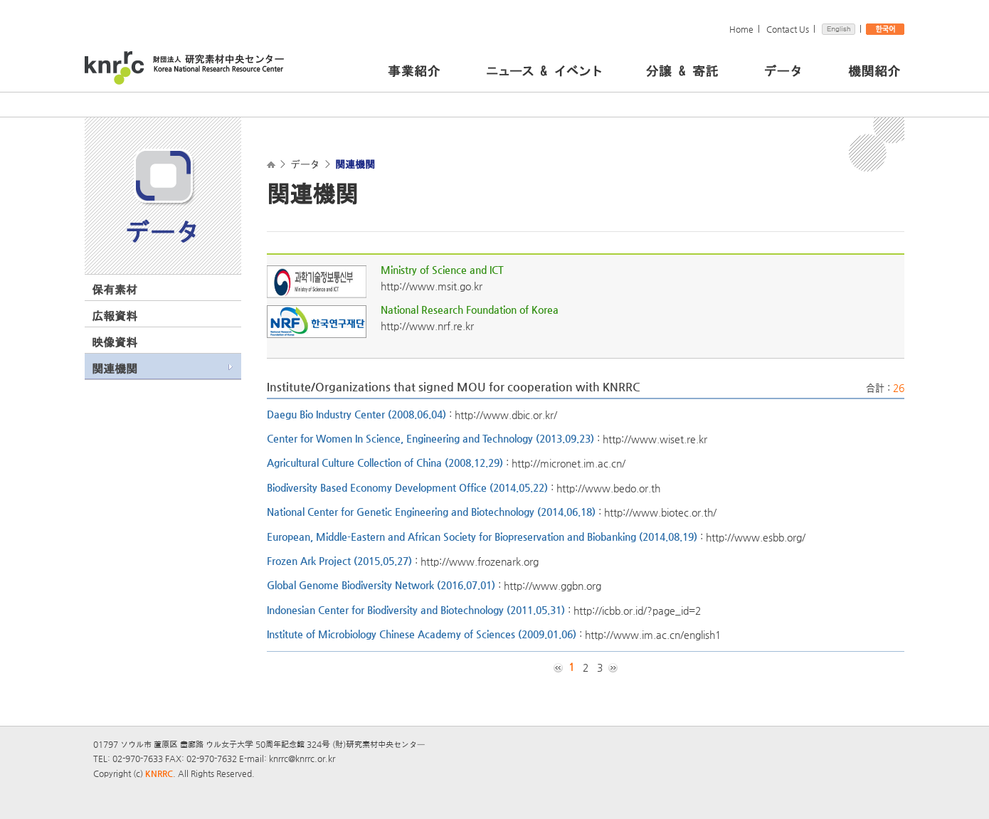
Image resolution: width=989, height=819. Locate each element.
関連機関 (114, 368)
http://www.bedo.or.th (608, 487)
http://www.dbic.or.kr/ (506, 414)
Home (741, 29)
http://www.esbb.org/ (755, 536)
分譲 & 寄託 (701, 69)
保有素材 (114, 289)
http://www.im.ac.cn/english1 (653, 634)
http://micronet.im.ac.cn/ (568, 463)
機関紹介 (874, 69)
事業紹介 (433, 69)
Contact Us (787, 29)
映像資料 (114, 342)
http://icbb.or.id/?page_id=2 (637, 609)
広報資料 (114, 316)
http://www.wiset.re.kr (655, 439)
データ (802, 69)
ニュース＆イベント (562, 69)
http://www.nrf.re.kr (427, 326)
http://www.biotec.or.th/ (660, 512)
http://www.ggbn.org (552, 585)
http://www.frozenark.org (480, 561)
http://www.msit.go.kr (431, 286)
